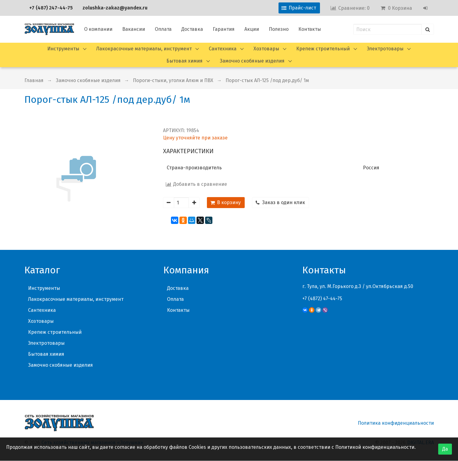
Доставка (192, 29)
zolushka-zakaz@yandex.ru (115, 8)
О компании (98, 29)
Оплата (163, 29)
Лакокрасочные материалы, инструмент (144, 49)
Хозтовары (266, 49)
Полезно (279, 29)
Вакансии (133, 29)
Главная (34, 80)
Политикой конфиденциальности (374, 447)
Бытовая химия (184, 61)
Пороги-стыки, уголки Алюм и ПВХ (173, 80)
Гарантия (224, 29)
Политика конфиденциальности (396, 423)
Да (445, 449)
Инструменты (63, 49)
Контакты (309, 29)
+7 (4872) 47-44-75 (322, 298)
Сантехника (222, 49)
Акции (251, 29)
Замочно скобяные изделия (252, 61)
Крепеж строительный (323, 49)
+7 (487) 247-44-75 (51, 8)
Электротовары (385, 49)
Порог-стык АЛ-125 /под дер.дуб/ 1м (267, 80)
